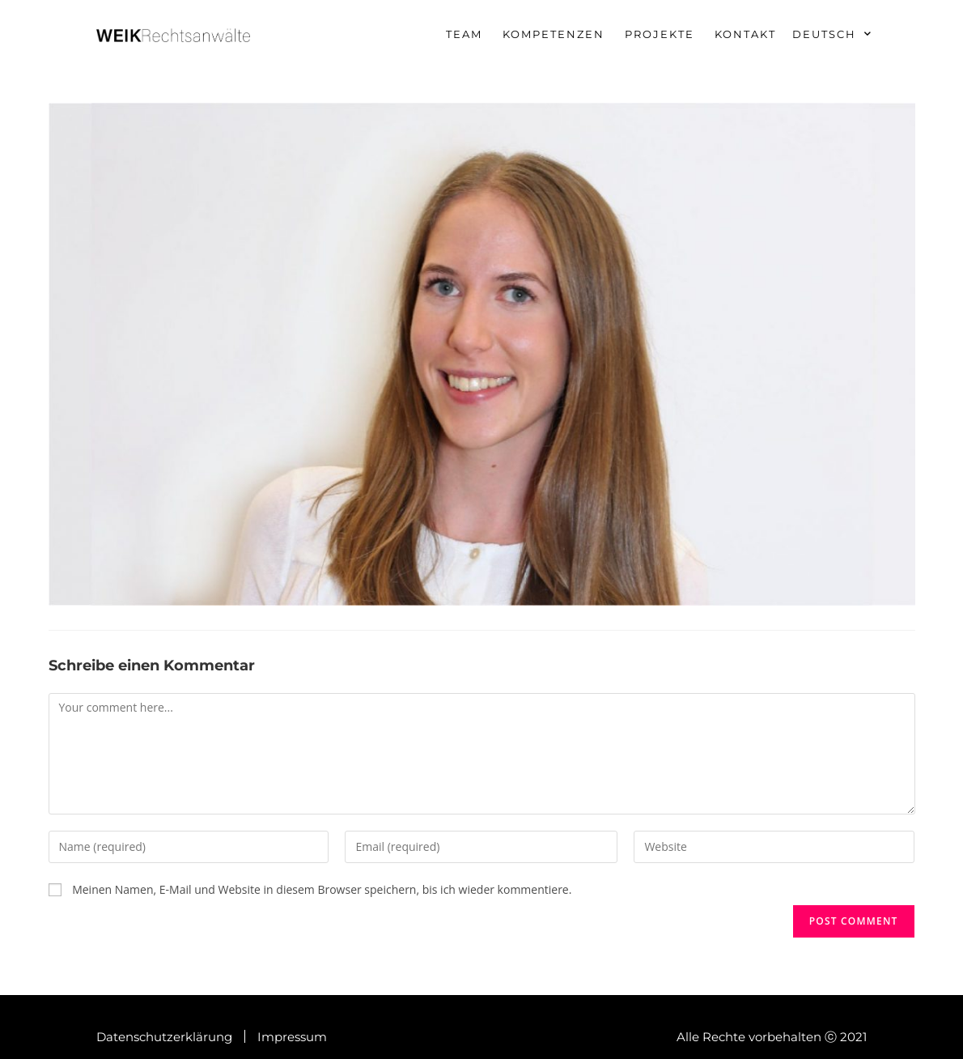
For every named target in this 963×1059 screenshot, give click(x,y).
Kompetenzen (554, 34)
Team (464, 34)
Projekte (659, 34)
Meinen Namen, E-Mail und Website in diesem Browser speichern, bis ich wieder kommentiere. (321, 889)
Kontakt (745, 34)
